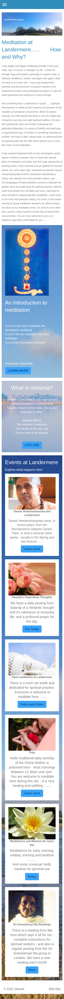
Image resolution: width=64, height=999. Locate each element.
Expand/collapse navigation (32, 4)
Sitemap (19, 988)
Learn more (32, 549)
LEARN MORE (18, 370)
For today (32, 629)
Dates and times (32, 704)
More (32, 970)
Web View (55, 988)
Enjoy (32, 876)
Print (8, 988)
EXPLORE (32, 445)
